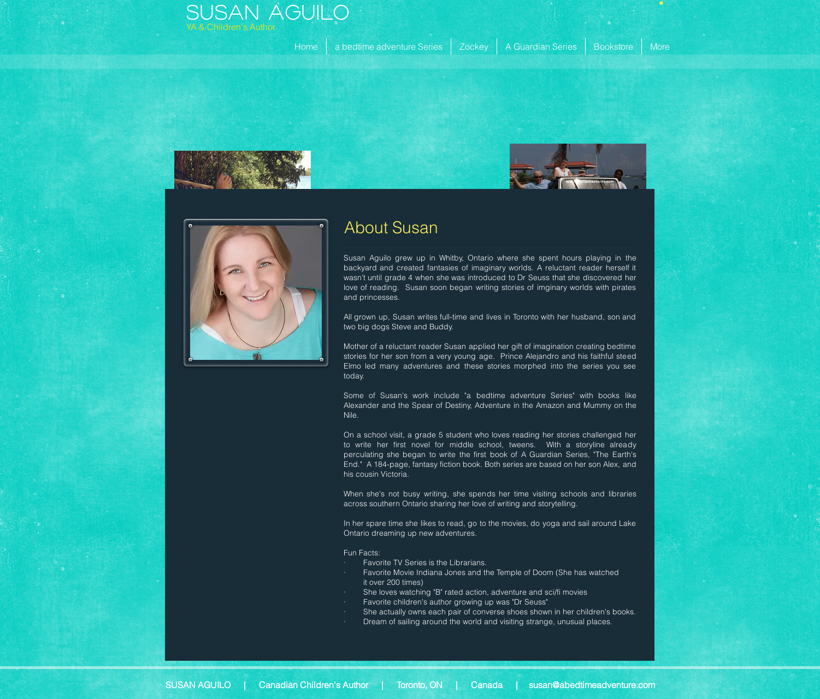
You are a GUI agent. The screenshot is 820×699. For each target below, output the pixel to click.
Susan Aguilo (268, 11)
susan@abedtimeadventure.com (592, 684)
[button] (661, 2)
